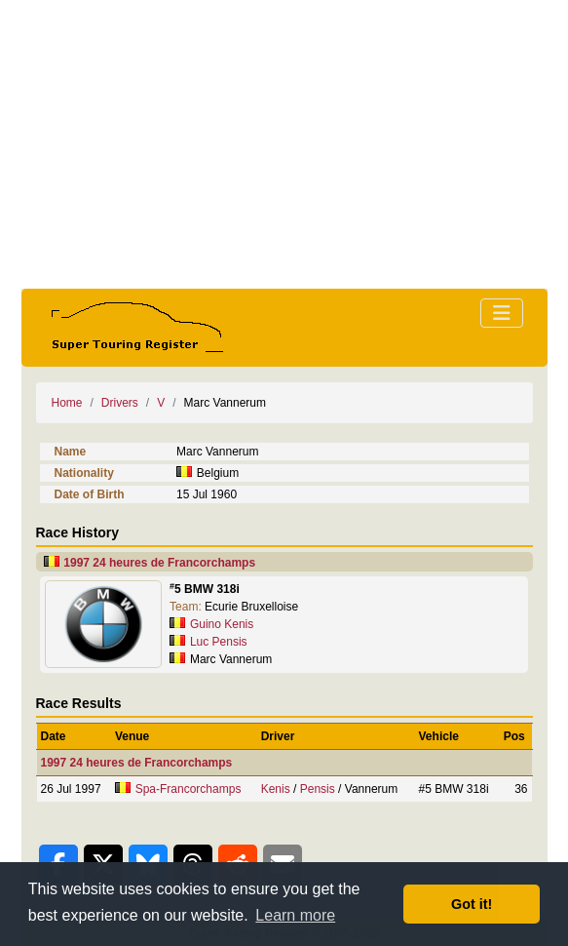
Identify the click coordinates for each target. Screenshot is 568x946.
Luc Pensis (218, 642)
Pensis (317, 789)
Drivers (119, 403)
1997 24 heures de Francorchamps (159, 563)
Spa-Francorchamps (188, 789)
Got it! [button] (471, 904)
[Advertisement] (284, 144)
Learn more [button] (295, 915)
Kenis (275, 789)
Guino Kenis (221, 624)
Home (67, 403)
